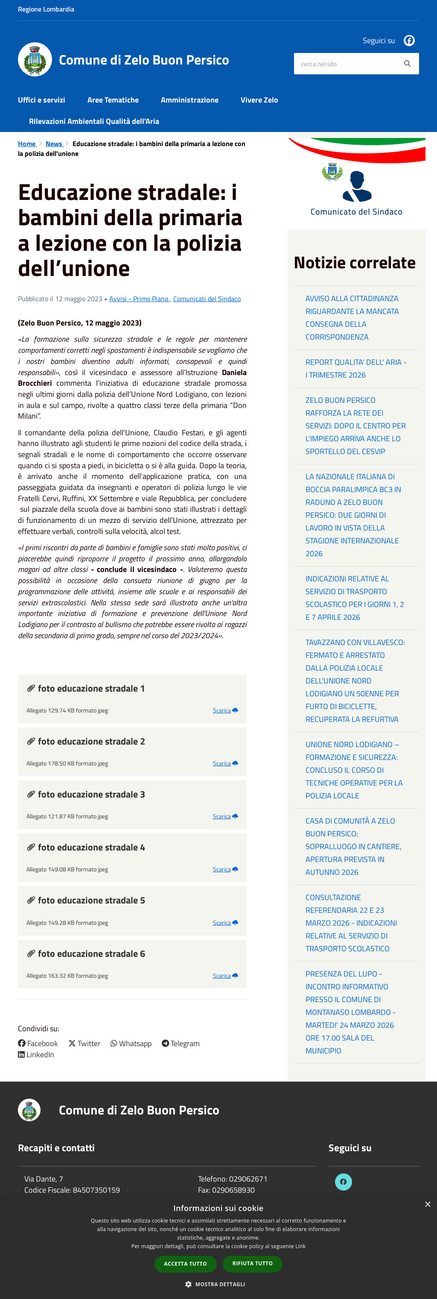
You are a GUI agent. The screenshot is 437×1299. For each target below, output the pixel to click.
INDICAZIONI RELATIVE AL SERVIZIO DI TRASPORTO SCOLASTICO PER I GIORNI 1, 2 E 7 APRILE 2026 (355, 598)
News (55, 143)
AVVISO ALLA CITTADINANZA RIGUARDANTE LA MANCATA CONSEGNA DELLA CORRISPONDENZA (352, 318)
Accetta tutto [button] (185, 1263)
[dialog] (218, 1247)
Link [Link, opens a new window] (300, 1246)
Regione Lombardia (46, 9)
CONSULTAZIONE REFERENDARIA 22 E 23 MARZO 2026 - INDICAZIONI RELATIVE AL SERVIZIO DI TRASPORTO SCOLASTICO (351, 922)
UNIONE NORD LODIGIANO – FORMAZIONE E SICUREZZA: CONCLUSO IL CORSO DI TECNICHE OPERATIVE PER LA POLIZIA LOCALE (354, 770)
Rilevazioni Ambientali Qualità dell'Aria (94, 121)
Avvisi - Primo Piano (139, 298)
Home (27, 143)
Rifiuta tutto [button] (253, 1263)
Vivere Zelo (259, 100)
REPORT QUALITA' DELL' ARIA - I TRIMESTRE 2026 (356, 368)
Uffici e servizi (41, 100)
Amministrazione (189, 100)
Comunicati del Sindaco (207, 298)
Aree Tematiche (113, 100)
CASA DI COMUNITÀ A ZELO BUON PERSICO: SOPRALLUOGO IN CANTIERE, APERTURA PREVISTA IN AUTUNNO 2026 (354, 846)
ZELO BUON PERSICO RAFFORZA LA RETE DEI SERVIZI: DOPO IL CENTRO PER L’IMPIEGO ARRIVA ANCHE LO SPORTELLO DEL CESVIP (356, 425)
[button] (218, 1284)
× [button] (427, 1205)
